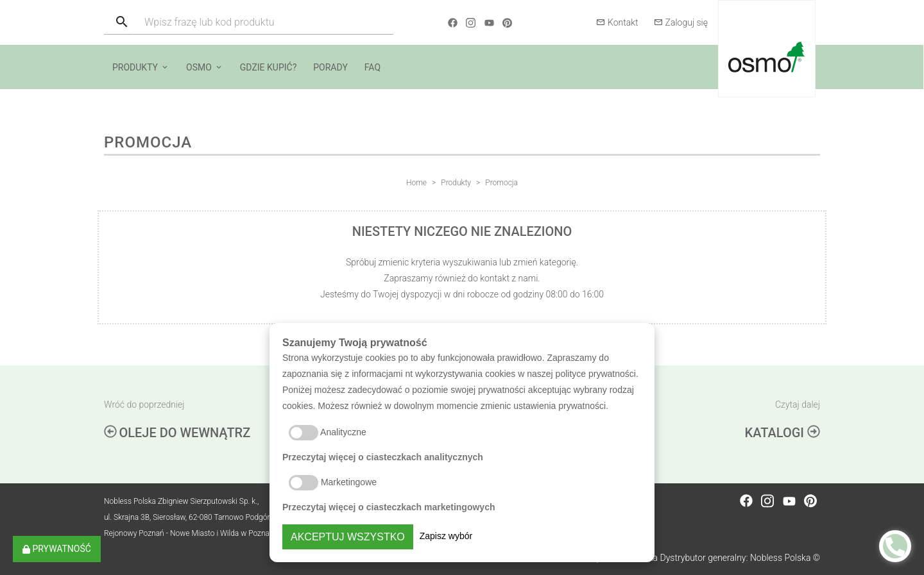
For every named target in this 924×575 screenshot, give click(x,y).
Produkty (135, 67)
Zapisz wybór (446, 536)
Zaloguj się (681, 22)
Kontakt (617, 22)
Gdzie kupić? (268, 67)
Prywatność (56, 549)
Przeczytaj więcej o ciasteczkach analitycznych (382, 457)
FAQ (372, 67)
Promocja (501, 182)
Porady (330, 67)
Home (416, 182)
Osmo (199, 67)
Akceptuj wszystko (348, 536)
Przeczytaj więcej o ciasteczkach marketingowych (388, 507)
